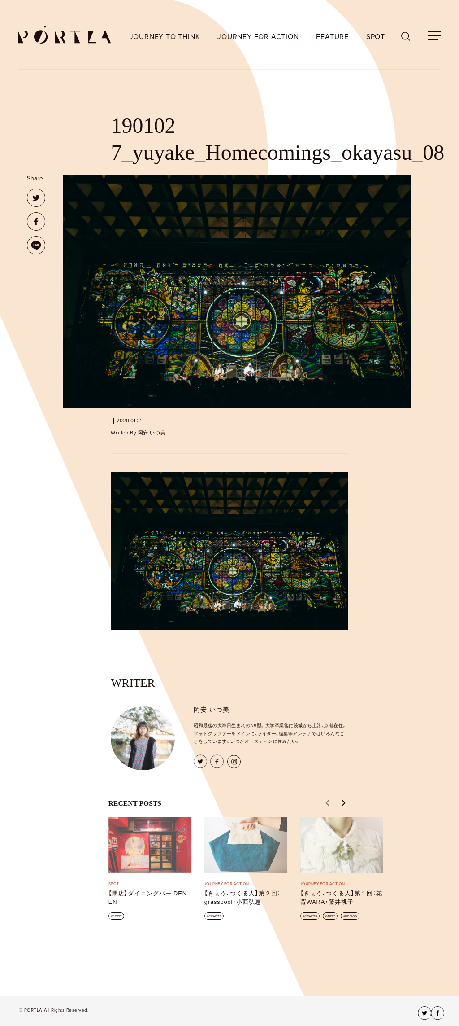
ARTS (331, 916)
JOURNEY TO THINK (165, 36)
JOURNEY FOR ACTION (258, 36)
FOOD (117, 916)
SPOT (375, 36)
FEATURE (332, 36)
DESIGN (351, 916)
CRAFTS (214, 916)
